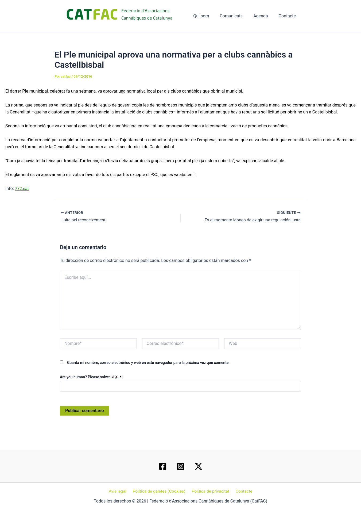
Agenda (264, 15)
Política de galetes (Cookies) (159, 491)
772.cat (22, 188)
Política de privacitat (210, 491)
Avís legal (119, 491)
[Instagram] (181, 466)
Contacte (288, 15)
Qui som (208, 15)
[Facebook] (163, 466)
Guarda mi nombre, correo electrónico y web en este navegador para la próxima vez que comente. (148, 362)
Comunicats (236, 15)
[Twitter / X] (199, 466)
